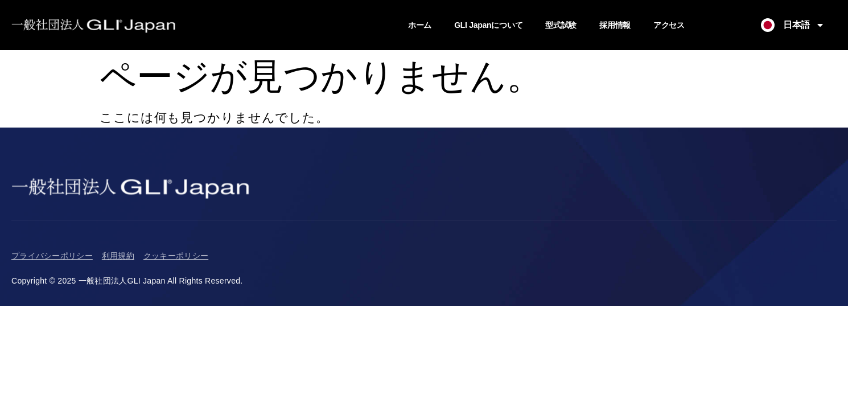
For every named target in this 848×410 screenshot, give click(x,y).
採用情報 (615, 25)
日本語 (804, 25)
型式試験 (561, 25)
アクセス (669, 25)
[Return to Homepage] (93, 25)
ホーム (419, 25)
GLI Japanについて (488, 25)
